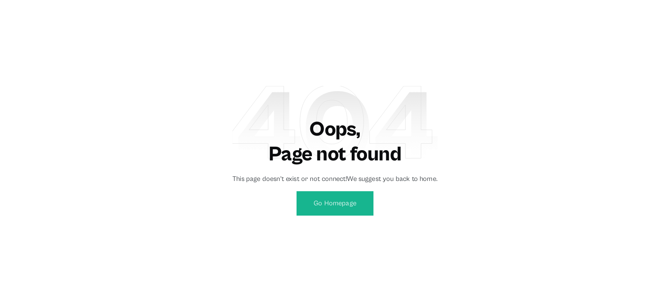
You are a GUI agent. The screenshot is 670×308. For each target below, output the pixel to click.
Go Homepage (335, 203)
